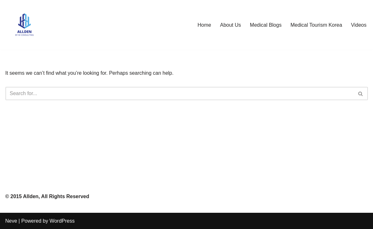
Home (204, 25)
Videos (359, 25)
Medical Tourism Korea (316, 25)
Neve (11, 221)
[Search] (179, 93)
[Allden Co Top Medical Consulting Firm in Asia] (24, 25)
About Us (230, 25)
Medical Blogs (266, 25)
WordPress (62, 221)
